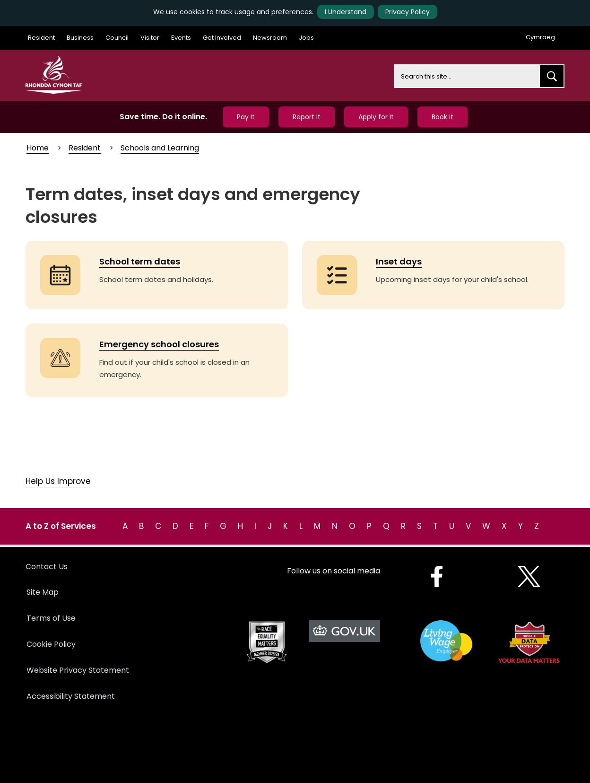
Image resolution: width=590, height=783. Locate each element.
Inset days (399, 261)
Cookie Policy (51, 644)
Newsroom (270, 37)
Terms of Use (51, 618)
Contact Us (47, 566)
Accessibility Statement (70, 696)
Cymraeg (540, 37)
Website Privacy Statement (77, 670)
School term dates (139, 261)
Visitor (149, 37)
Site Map (42, 592)
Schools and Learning (160, 147)
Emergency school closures (159, 344)
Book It (442, 117)
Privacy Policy (407, 12)
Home (37, 147)
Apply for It (376, 117)
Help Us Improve (58, 481)
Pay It (246, 117)
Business (80, 37)
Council (117, 37)
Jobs (306, 37)
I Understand (345, 12)
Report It (307, 117)
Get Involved (222, 37)
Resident (41, 37)
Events (181, 37)
